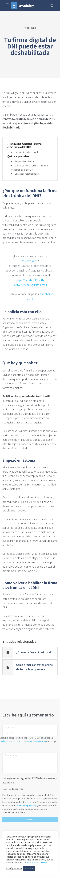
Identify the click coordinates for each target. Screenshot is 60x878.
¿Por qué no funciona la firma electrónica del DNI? (24, 145)
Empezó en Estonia (25, 161)
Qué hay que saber (18, 156)
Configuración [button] (14, 868)
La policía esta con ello (27, 152)
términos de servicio (36, 741)
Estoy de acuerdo (14, 788)
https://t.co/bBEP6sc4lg (30, 280)
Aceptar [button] (29, 868)
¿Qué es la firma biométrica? (33, 652)
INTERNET (30, 27)
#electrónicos (29, 261)
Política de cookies (36, 862)
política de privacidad (10, 741)
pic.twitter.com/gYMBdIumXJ (30, 285)
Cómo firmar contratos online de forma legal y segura (34, 667)
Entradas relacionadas (27, 173)
